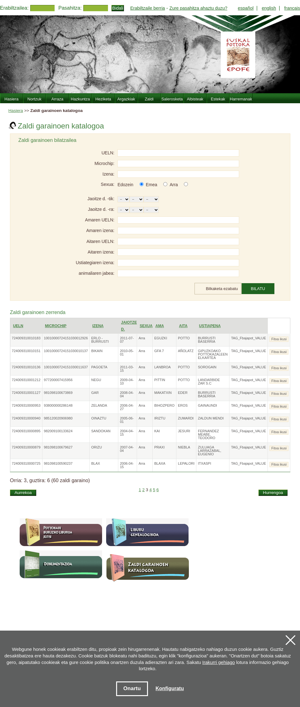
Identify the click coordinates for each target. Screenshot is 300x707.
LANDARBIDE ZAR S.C (209, 381)
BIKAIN (96, 351)
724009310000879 (26, 447)
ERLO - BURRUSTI (100, 339)
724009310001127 (26, 393)
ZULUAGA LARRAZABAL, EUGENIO (209, 450)
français (292, 8)
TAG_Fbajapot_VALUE (248, 338)
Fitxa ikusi (279, 339)
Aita (183, 326)
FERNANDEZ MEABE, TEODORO (208, 434)
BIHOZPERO (164, 405)
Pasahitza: (70, 8)
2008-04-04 (127, 394)
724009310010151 (26, 351)
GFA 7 (159, 351)
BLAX (95, 463)
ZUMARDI (186, 418)
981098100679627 (58, 447)
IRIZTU (159, 418)
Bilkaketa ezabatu (222, 288)
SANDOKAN (101, 431)
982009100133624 (58, 431)
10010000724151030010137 (66, 351)
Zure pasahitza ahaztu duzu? (199, 8)
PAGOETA (99, 367)
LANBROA (162, 367)
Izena (98, 326)
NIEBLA (184, 447)
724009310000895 (26, 431)
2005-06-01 (127, 420)
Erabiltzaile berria (147, 8)
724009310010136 (26, 367)
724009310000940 (26, 418)
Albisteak (195, 99)
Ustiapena (210, 326)
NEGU (96, 380)
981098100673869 (58, 393)
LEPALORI (186, 463)
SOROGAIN (207, 367)
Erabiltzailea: (14, 8)
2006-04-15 (127, 465)
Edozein (125, 184)
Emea (151, 184)
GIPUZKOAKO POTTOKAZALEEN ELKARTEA (213, 354)
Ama (159, 326)
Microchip (55, 326)
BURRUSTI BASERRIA (206, 339)
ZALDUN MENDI (211, 418)
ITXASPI (204, 463)
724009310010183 (26, 338)
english (269, 8)
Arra (174, 184)
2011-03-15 (127, 368)
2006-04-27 (127, 407)
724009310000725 (26, 463)
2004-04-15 (127, 432)
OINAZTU (98, 418)
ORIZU (96, 447)
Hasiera (15, 110)
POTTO (184, 338)
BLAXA (159, 463)
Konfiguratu (169, 688)
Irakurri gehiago (218, 662)
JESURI (184, 431)
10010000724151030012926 (66, 338)
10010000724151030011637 (66, 367)
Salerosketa (172, 99)
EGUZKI (160, 338)
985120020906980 (58, 418)
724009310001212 (26, 380)
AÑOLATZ (186, 351)
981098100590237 (58, 463)
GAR (95, 393)
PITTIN (159, 380)
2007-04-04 (127, 449)
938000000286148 (58, 405)
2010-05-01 (127, 352)
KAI (157, 431)
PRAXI (159, 447)
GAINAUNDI (207, 405)
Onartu (132, 688)
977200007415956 (58, 380)
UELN (18, 326)
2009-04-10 (127, 381)
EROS (183, 405)
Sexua (146, 326)
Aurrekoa (23, 492)
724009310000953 (26, 405)
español (245, 8)
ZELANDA (99, 405)
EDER (183, 393)
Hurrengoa (273, 492)
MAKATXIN (162, 393)
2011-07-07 (127, 339)
